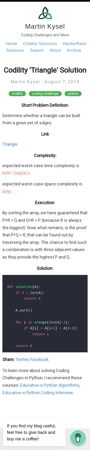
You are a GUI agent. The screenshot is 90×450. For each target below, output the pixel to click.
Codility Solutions (40, 44)
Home (11, 44)
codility (17, 94)
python (73, 94)
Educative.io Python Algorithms (49, 385)
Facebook (39, 359)
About (55, 50)
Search (37, 50)
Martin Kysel (45, 26)
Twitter (22, 359)
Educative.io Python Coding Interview (37, 392)
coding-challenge (45, 94)
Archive (74, 50)
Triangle (10, 144)
